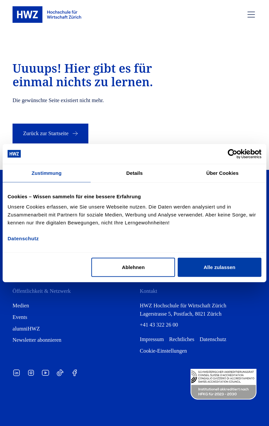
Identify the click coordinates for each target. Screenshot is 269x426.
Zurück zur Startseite (51, 133)
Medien (21, 305)
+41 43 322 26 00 (159, 325)
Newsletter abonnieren (37, 340)
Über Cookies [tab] (222, 172)
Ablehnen (133, 267)
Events (20, 317)
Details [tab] (134, 172)
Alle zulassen (219, 267)
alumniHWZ (26, 329)
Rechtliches (181, 339)
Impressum (152, 339)
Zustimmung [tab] (47, 172)
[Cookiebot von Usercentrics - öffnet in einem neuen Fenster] (232, 154)
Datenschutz (212, 339)
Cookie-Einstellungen (163, 351)
